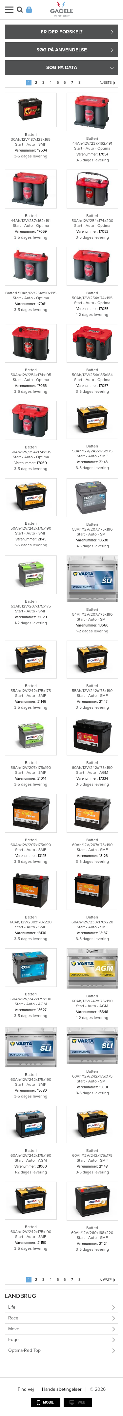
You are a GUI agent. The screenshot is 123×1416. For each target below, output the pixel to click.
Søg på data (61, 67)
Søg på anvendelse (61, 50)
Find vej (26, 1389)
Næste (106, 83)
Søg (20, 10)
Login (29, 10)
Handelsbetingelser (62, 1389)
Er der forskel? (62, 32)
